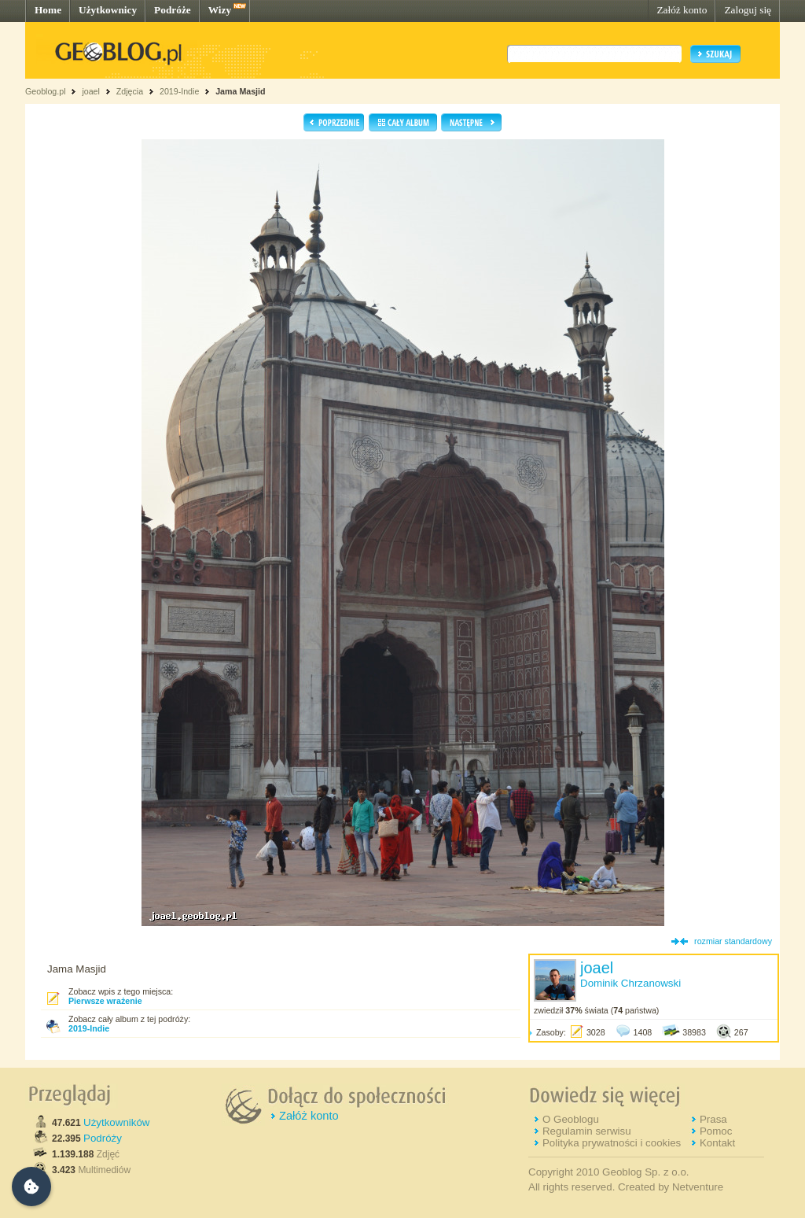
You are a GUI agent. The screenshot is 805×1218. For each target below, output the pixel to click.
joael (91, 91)
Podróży (102, 1138)
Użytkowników (116, 1122)
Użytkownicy (108, 10)
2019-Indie (179, 91)
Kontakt (717, 1143)
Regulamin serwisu (586, 1131)
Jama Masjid (240, 91)
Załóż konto (681, 10)
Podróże (172, 10)
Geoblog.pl (45, 91)
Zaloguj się (747, 10)
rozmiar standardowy (733, 941)
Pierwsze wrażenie (105, 1001)
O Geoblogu (570, 1119)
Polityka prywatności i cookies (611, 1143)
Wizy (219, 10)
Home (48, 10)
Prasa (713, 1119)
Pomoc (716, 1131)
